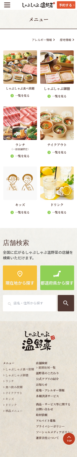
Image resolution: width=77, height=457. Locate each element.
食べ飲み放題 (14, 387)
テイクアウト (13, 393)
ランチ (9, 381)
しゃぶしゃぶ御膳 (16, 375)
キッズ (9, 399)
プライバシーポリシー (50, 426)
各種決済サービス (47, 396)
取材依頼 (41, 415)
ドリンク (11, 405)
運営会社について (47, 438)
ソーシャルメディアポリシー (54, 432)
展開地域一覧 (47, 367)
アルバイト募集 (46, 420)
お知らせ (41, 384)
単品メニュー (14, 411)
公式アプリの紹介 (47, 379)
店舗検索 (41, 363)
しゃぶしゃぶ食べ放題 (19, 369)
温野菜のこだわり (47, 373)
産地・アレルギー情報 (50, 390)
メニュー (8, 363)
